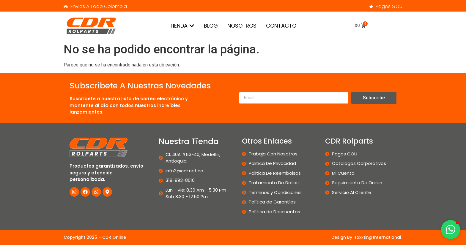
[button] (450, 229)
